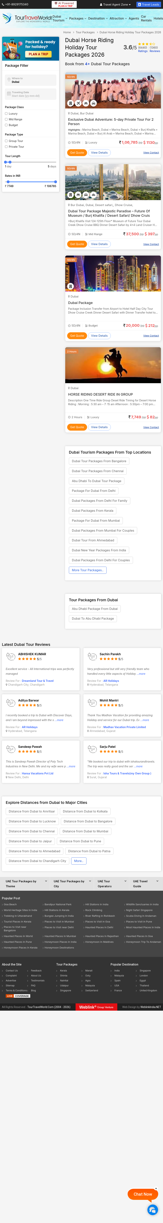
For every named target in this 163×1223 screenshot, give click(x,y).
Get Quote (77, 152)
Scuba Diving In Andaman (141, 916)
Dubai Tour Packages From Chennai (98, 471)
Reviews (155, 49)
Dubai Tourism (60, 18)
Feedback (36, 971)
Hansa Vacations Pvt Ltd (37, 774)
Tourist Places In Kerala (17, 922)
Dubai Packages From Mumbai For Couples (103, 531)
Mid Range (15, 119)
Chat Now (143, 1194)
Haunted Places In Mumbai (60, 936)
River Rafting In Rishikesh (100, 916)
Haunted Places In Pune (18, 942)
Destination (98, 18)
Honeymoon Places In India (61, 942)
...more (141, 674)
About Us (36, 976)
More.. (78, 862)
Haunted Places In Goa (139, 936)
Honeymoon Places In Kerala (20, 948)
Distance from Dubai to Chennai (32, 832)
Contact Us (12, 971)
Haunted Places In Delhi (99, 928)
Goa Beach (10, 905)
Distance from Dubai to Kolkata (85, 812)
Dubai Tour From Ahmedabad (93, 541)
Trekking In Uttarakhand (18, 916)
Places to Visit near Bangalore (15, 929)
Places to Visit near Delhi (59, 928)
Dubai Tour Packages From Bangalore (99, 461)
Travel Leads (148, 4)
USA (116, 986)
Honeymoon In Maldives (99, 942)
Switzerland (91, 991)
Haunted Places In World (18, 936)
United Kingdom (148, 991)
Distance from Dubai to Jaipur (30, 842)
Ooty (87, 976)
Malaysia (90, 986)
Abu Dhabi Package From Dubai (95, 609)
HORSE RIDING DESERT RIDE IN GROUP (100, 394)
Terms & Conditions (16, 991)
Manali (88, 971)
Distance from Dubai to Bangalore (88, 822)
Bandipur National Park (58, 905)
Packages (77, 18)
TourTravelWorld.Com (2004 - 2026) (48, 1007)
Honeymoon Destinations (59, 948)
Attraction (118, 18)
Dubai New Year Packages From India (99, 550)
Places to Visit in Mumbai (59, 922)
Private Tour (16, 146)
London (144, 976)
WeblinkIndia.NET (150, 1007)
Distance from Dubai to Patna (89, 852)
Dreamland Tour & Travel (38, 681)
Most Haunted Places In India (143, 928)
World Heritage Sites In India (20, 910)
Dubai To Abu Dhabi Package (93, 619)
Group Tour (16, 141)
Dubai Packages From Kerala (92, 511)
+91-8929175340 (15, 4)
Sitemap (10, 986)
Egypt (143, 981)
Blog (33, 991)
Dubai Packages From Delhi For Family (99, 501)
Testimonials (38, 981)
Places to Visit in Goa (97, 922)
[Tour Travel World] (27, 18)
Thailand (144, 986)
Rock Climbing (93, 910)
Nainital (64, 981)
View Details (99, 152)
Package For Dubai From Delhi (94, 491)
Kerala (63, 971)
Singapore (65, 991)
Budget (13, 125)
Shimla (63, 976)
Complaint (11, 976)
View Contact (151, 152)
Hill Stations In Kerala (57, 910)
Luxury (13, 113)
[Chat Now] (152, 1209)
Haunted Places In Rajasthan (102, 936)
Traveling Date (20, 92)
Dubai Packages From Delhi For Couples (101, 560)
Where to (17, 78)
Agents (134, 18)
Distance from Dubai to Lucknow (32, 822)
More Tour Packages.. (88, 570)
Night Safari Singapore (139, 910)
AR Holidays (111, 681)
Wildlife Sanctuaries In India (142, 905)
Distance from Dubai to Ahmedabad (34, 852)
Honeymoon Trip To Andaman (143, 942)
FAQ (33, 986)
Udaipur (64, 986)
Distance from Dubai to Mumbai (85, 832)
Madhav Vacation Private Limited (125, 727)
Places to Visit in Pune (139, 922)
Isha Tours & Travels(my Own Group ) (127, 774)
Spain (117, 981)
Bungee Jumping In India (59, 916)
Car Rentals (146, 18)
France (118, 991)
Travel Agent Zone (115, 4)
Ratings (143, 49)
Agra (87, 981)
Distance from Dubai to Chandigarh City (37, 862)
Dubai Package (80, 303)
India (117, 971)
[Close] (156, 1188)
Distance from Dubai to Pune (80, 842)
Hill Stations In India (96, 905)
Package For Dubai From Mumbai (96, 521)
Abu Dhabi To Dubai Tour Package (96, 481)
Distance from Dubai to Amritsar (32, 812)
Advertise (11, 981)
